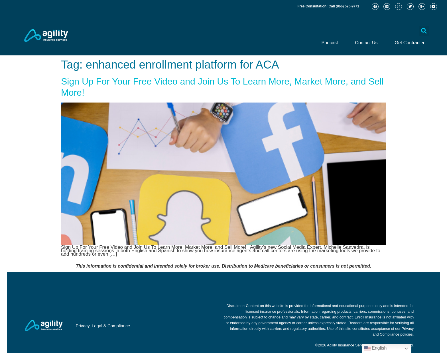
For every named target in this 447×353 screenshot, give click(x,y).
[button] (424, 31)
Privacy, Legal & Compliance (103, 325)
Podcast (330, 42)
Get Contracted (410, 42)
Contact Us (366, 42)
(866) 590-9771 (347, 6)
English (375, 348)
